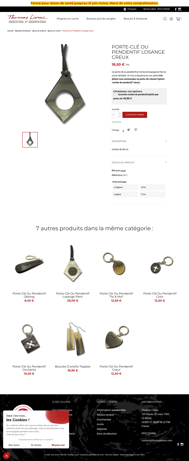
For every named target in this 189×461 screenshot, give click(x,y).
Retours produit (105, 414)
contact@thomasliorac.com (157, 440)
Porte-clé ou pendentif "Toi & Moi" (116, 295)
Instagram (180, 9)
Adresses (102, 428)
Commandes (104, 419)
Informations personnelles (111, 410)
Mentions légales (112, 455)
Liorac (123, 170)
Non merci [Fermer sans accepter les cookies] (14, 445)
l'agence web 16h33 (137, 455)
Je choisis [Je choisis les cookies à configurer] (36, 445)
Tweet (128, 129)
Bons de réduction (107, 433)
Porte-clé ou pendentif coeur (116, 368)
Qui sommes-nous (62, 410)
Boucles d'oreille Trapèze (72, 366)
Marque (116, 170)
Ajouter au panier (135, 115)
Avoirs (100, 424)
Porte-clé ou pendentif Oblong (29, 295)
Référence (117, 175)
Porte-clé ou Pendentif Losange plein (72, 295)
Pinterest (135, 129)
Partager (122, 130)
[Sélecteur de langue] (130, 9)
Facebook (176, 9)
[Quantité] (115, 115)
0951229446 (149, 433)
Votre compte (107, 401)
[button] (6, 455)
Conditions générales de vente (92, 455)
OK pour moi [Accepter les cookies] (58, 445)
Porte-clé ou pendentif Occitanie (29, 368)
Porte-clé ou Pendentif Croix (159, 295)
